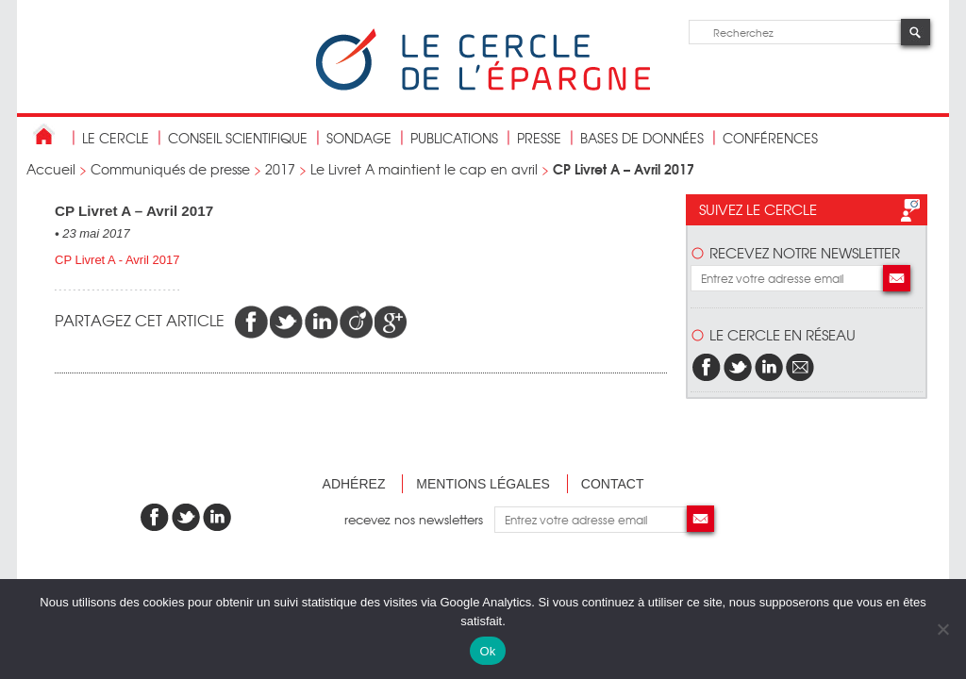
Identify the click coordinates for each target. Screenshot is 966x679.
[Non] (942, 629)
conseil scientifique (238, 137)
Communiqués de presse (170, 168)
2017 (280, 168)
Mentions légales (483, 483)
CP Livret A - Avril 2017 (117, 260)
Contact (612, 483)
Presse (539, 137)
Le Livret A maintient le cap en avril (424, 168)
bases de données (642, 137)
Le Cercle (115, 137)
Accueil (50, 168)
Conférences (770, 137)
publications (454, 137)
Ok (487, 651)
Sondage (358, 137)
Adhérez (354, 483)
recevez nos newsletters (419, 519)
